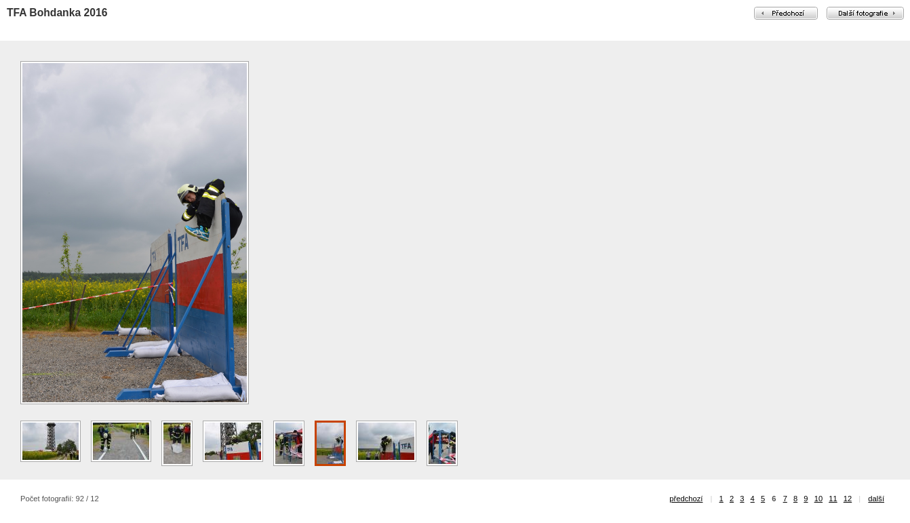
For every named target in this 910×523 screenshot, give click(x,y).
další (876, 499)
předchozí (686, 499)
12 (848, 499)
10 (818, 499)
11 (833, 499)
